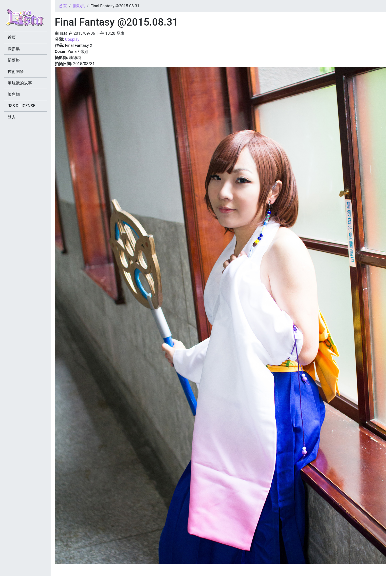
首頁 (63, 6)
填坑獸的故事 (20, 83)
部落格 (14, 60)
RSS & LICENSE (21, 105)
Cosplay (72, 39)
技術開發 (16, 71)
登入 (12, 117)
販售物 (14, 94)
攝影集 (79, 6)
